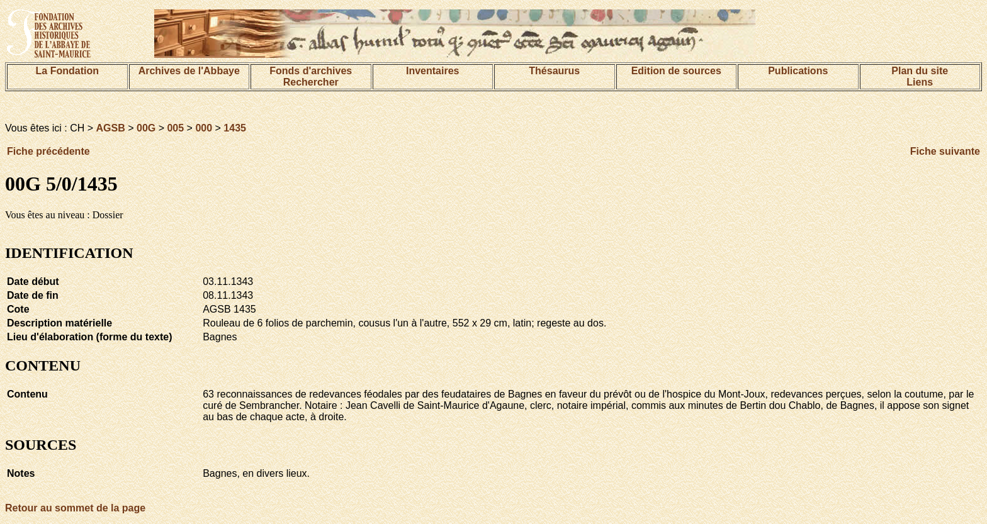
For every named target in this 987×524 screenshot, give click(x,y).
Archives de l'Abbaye (189, 70)
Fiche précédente (48, 151)
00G (146, 128)
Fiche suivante (945, 151)
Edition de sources (676, 70)
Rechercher (311, 82)
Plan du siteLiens (919, 76)
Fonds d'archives (310, 70)
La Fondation (67, 70)
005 (175, 128)
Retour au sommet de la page (75, 508)
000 (203, 128)
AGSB (110, 128)
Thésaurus (554, 70)
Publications (798, 70)
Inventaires (432, 70)
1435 (234, 128)
